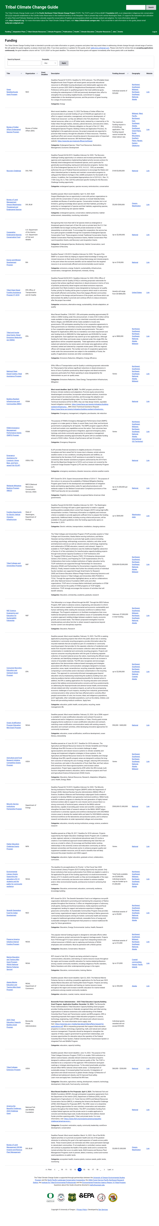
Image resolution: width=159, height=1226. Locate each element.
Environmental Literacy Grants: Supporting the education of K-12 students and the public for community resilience (14, 879)
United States (137, 293)
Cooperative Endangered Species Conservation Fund (14, 234)
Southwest (136, 87)
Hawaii (134, 964)
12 (71, 1170)
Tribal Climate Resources (36, 32)
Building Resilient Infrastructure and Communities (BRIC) (14, 401)
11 (66, 1170)
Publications (67, 32)
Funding (8, 32)
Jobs (114, 32)
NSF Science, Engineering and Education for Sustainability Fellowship (12, 615)
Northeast (135, 92)
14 (80, 1170)
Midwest (135, 90)
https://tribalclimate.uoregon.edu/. (87, 20)
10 (62, 1170)
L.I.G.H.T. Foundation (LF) (108, 13)
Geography (45, 59)
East (133, 121)
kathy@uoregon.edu (97, 1185)
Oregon (134, 203)
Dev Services (103, 1210)
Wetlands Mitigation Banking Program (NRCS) (14, 488)
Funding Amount (118, 73)
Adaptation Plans (19, 32)
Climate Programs (54, 32)
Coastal (135, 677)
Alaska (134, 99)
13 (75, 1170)
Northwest (136, 85)
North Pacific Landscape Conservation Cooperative (66, 1180)
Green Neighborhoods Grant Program (12, 92)
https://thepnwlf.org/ (16, 20)
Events (120, 32)
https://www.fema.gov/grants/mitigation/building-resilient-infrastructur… (77, 409)
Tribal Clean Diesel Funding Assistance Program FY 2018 (14, 292)
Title (8, 73)
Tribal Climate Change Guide (31, 7)
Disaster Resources (103, 32)
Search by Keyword (14, 59)
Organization (30, 73)
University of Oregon (100, 1178)
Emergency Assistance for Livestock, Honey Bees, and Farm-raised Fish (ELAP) (13, 460)
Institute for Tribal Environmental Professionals (59, 1183)
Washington (136, 206)
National (135, 97)
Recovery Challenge (14, 171)
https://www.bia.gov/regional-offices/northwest (75, 141)
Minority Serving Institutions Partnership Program (14, 806)
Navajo (139, 141)
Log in (154, 32)
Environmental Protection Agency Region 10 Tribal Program (104, 1183)
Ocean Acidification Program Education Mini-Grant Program (14, 725)
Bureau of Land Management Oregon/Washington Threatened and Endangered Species (14, 205)
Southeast (135, 94)
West (141, 113)
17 (93, 1170)
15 (84, 1170)
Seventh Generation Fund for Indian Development (14, 912)
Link (147, 92)
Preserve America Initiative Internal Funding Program (13, 941)
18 (97, 1170)
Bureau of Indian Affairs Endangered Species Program (14, 129)
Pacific (134, 116)
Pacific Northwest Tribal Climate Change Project (57, 13)
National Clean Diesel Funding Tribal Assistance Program (14, 373)
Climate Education (87, 32)
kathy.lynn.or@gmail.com (100, 48)
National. (135, 488)
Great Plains (136, 131)
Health (76, 32)
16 (89, 1170)
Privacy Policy (82, 1210)
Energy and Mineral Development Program (14, 262)
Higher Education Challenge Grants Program (13, 846)
